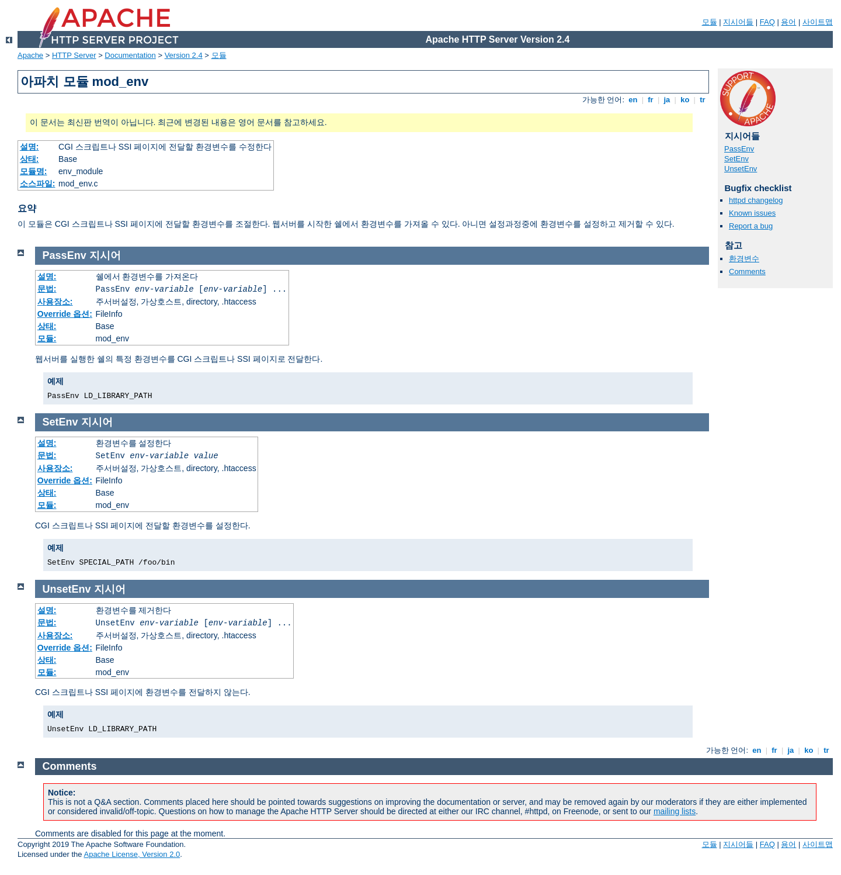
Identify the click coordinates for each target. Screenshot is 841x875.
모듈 (709, 22)
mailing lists (675, 811)
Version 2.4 (184, 55)
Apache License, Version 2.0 (132, 854)
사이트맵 (817, 22)
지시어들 (738, 22)
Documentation (130, 55)
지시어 (105, 255)
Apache (30, 55)
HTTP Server (74, 55)
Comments (747, 271)
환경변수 (744, 258)
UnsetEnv (740, 168)
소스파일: (37, 183)
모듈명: (33, 171)
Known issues (752, 213)
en (633, 99)
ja (667, 99)
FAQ (767, 22)
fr (651, 99)
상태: (29, 159)
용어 (788, 22)
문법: (47, 288)
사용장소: (55, 301)
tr (703, 99)
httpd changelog (756, 200)
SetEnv (736, 158)
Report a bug (751, 226)
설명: (29, 146)
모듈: (47, 338)
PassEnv (739, 148)
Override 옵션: (64, 314)
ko (685, 99)
